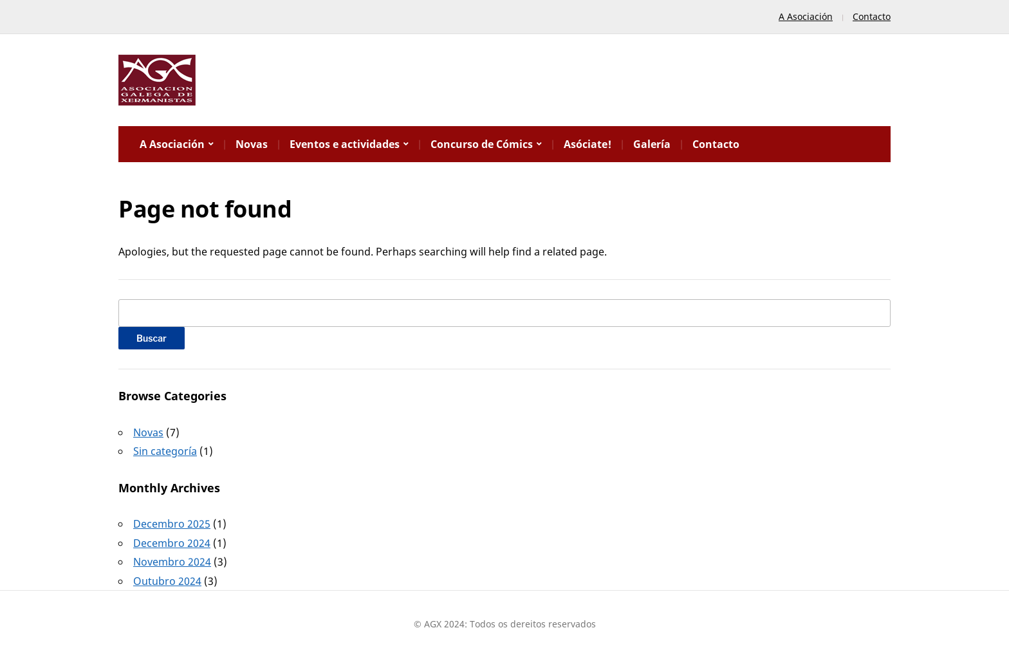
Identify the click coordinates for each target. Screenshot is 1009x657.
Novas (252, 144)
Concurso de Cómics (481, 144)
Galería (652, 144)
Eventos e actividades (345, 144)
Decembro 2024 (171, 543)
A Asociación (806, 16)
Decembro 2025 (171, 524)
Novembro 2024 (172, 562)
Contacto (872, 16)
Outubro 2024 (167, 581)
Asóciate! (587, 144)
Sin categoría (165, 451)
